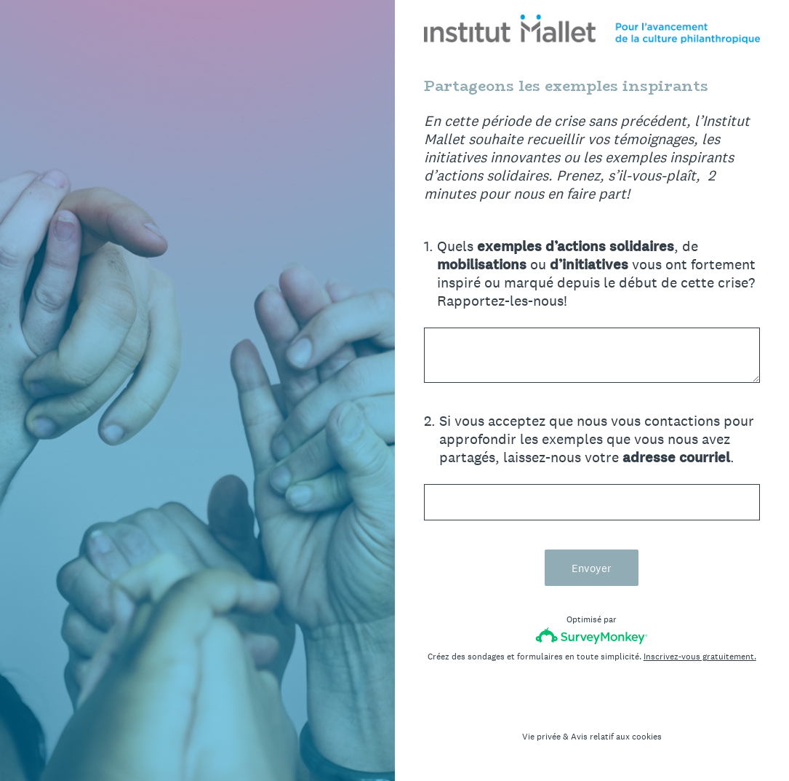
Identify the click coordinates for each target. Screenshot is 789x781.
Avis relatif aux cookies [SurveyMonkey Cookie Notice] (616, 736)
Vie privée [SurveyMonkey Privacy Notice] (541, 736)
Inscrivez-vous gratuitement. (700, 656)
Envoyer (592, 568)
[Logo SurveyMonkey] (591, 636)
